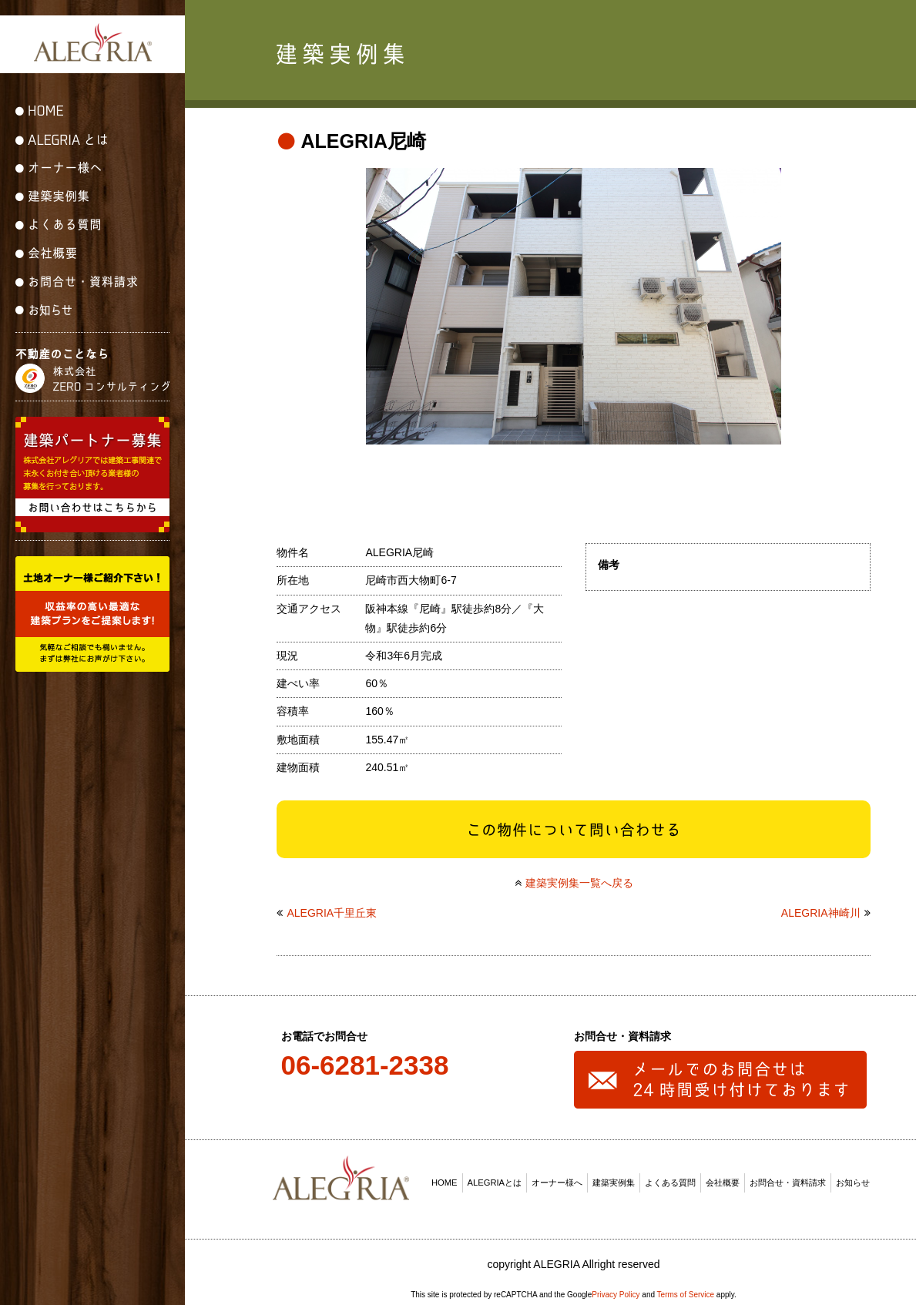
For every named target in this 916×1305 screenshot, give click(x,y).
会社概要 (723, 1176)
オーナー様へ (557, 1176)
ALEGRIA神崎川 (821, 907)
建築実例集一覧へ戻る (579, 877)
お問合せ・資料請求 (788, 1176)
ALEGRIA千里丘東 (332, 907)
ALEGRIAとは (495, 1176)
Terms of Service (685, 1288)
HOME (444, 1176)
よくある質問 (670, 1176)
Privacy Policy (615, 1288)
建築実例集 (613, 1176)
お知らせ (853, 1176)
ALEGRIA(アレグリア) (92, 42)
